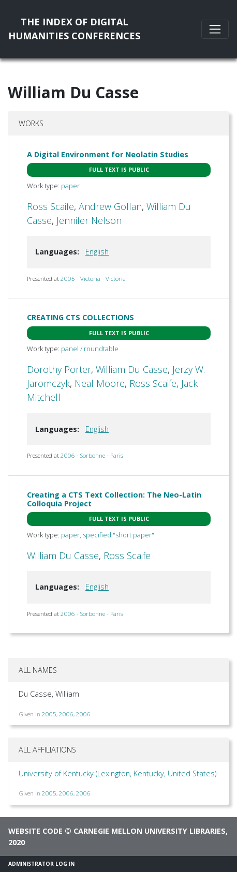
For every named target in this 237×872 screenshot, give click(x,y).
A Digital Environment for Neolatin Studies (107, 154)
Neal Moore (100, 383)
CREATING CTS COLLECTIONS (80, 317)
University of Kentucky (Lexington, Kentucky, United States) (117, 773)
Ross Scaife (50, 206)
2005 (49, 714)
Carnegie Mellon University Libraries (149, 831)
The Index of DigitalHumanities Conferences (74, 29)
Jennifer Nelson (89, 220)
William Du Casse (132, 369)
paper (70, 185)
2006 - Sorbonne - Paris (92, 455)
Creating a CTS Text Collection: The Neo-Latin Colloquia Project (114, 499)
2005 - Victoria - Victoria (93, 278)
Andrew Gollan (110, 206)
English (97, 252)
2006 (66, 714)
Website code (35, 831)
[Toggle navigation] (215, 29)
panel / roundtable (90, 348)
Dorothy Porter (59, 369)
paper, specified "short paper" (107, 534)
